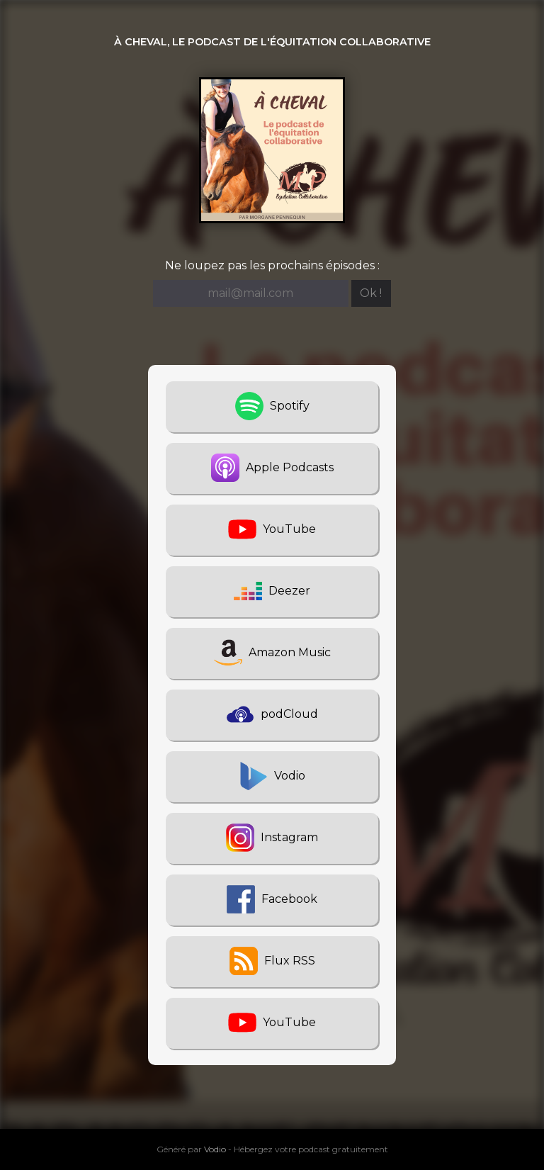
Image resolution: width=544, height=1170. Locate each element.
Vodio (215, 1149)
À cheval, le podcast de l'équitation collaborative (272, 41)
